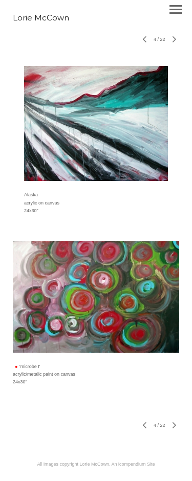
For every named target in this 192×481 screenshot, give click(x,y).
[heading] (41, 18)
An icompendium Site (133, 464)
